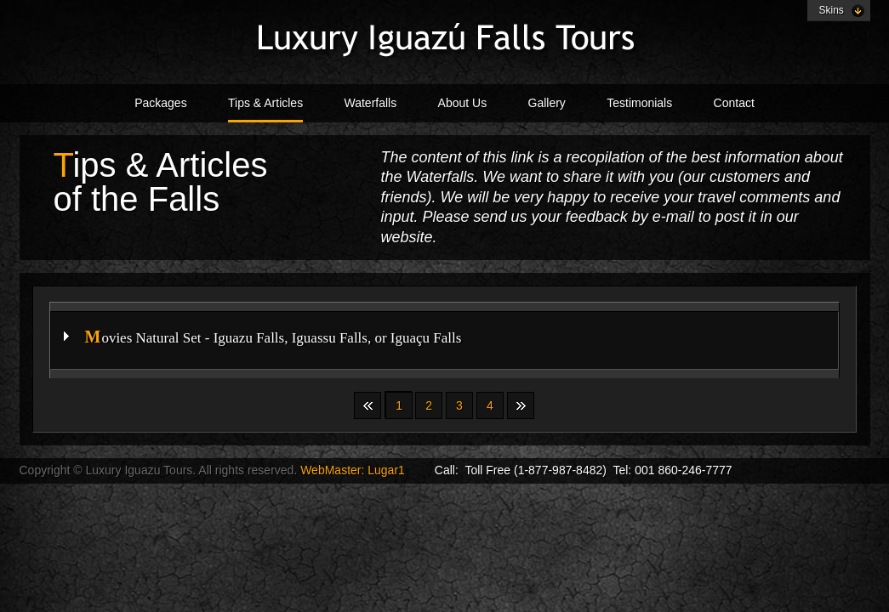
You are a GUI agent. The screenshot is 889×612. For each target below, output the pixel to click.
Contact (734, 103)
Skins (831, 10)
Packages (160, 103)
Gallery (547, 103)
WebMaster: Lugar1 (354, 470)
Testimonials (639, 103)
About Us (462, 103)
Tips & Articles (265, 103)
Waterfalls (371, 103)
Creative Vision (445, 39)
